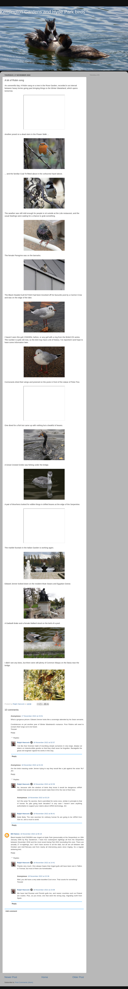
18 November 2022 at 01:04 (32, 765)
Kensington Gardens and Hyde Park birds (42, 11)
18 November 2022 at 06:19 (31, 834)
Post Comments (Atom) (24, 982)
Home (44, 977)
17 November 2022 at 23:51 (32, 716)
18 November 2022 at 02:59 (44, 784)
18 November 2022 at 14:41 (44, 863)
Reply (13, 733)
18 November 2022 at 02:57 (44, 742)
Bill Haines (15, 834)
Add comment (11, 911)
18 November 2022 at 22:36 (38, 876)
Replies (16, 738)
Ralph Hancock (23, 742)
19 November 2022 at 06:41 (44, 814)
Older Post (78, 977)
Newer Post (10, 977)
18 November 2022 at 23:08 (44, 890)
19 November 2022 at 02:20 (38, 798)
